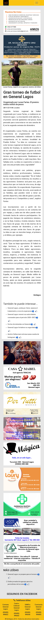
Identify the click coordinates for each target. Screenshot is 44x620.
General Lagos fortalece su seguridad (23, 327)
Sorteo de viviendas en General (20, 324)
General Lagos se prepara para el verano (24, 574)
